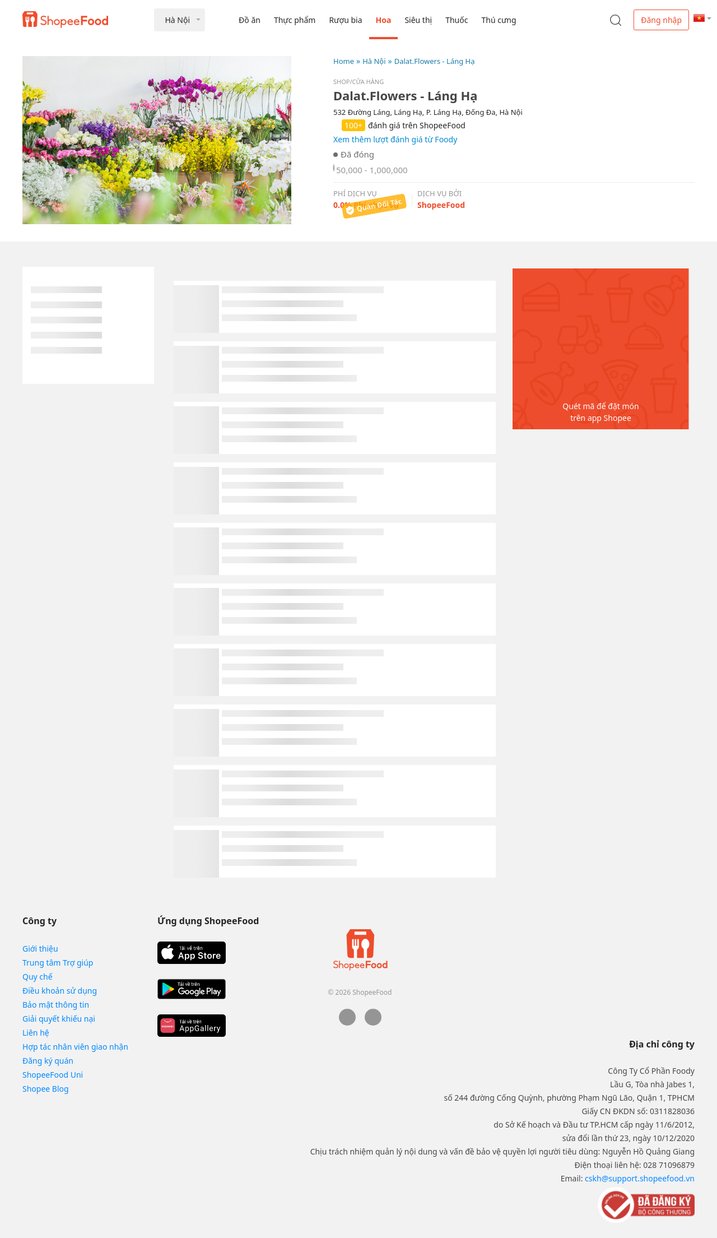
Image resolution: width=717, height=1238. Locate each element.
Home (343, 61)
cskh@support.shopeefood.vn (640, 1178)
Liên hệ (35, 1032)
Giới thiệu (40, 948)
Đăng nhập (661, 20)
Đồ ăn (249, 20)
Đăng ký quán (47, 1060)
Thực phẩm (294, 20)
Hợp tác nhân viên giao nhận (75, 1046)
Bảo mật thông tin (55, 1004)
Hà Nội (373, 61)
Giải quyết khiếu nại (58, 1018)
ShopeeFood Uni (52, 1074)
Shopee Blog (45, 1088)
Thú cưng (498, 20)
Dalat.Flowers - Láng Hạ (434, 61)
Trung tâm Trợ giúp (57, 962)
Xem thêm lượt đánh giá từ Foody (395, 139)
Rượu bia (345, 20)
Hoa (384, 20)
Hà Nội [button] (177, 20)
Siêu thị (418, 20)
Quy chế (37, 976)
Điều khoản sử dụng (59, 990)
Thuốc (456, 20)
